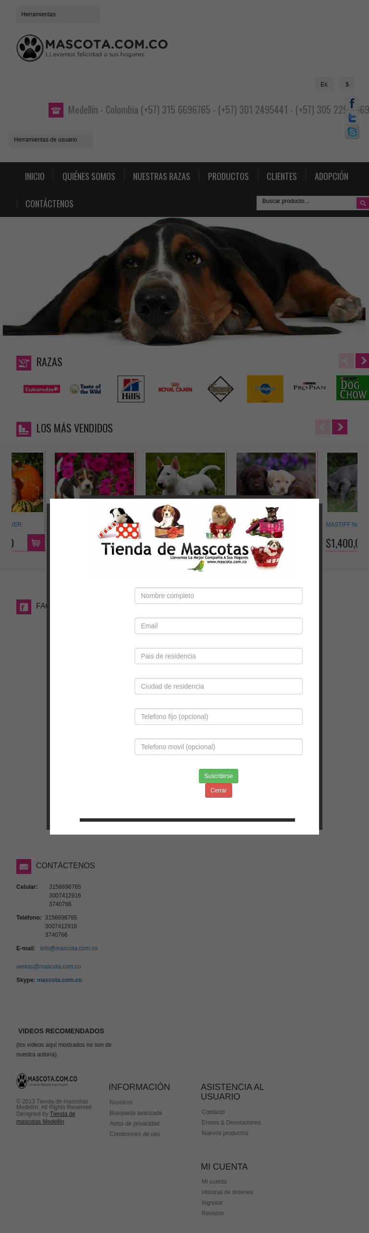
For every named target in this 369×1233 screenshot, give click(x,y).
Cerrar (218, 764)
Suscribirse (218, 750)
